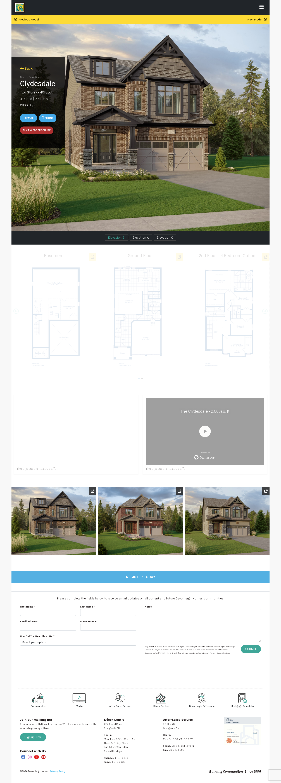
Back (26, 68)
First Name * (27, 606)
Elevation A (141, 238)
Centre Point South (31, 77)
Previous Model (26, 19)
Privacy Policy (57, 771)
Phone (48, 118)
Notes (148, 606)
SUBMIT (250, 649)
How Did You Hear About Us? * (38, 636)
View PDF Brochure (37, 130)
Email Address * (29, 621)
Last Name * (87, 606)
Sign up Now (33, 737)
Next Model (257, 19)
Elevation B (116, 238)
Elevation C (165, 238)
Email (28, 118)
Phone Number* (89, 621)
